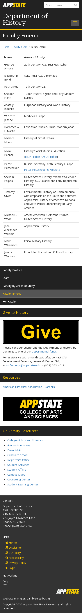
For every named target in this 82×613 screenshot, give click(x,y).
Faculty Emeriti (12, 293)
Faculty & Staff (20, 47)
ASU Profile (49, 156)
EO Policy (13, 552)
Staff (6, 278)
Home (6, 47)
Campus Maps (16, 474)
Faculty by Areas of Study (19, 286)
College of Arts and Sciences (25, 440)
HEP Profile (32, 156)
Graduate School (17, 455)
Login (10, 568)
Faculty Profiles (12, 270)
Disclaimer (14, 547)
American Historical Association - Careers (29, 387)
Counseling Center (18, 479)
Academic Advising (19, 445)
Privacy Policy (16, 562)
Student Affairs (16, 469)
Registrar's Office (18, 460)
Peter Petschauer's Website (42, 169)
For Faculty (10, 301)
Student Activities (18, 465)
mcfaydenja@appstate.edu (23, 365)
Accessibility (15, 557)
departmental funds (44, 351)
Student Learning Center (22, 484)
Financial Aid (14, 450)
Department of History (25, 19)
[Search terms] (58, 5)
